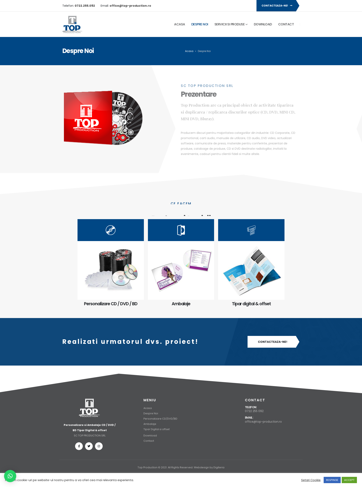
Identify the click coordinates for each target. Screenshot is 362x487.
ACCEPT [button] (349, 480)
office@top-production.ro (263, 422)
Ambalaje (149, 424)
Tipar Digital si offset (156, 429)
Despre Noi (199, 24)
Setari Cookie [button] (311, 480)
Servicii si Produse (229, 24)
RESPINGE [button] (332, 480)
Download (263, 24)
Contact (286, 24)
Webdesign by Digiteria (209, 467)
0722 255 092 (254, 411)
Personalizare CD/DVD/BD (160, 418)
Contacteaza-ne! (277, 5)
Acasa (179, 24)
